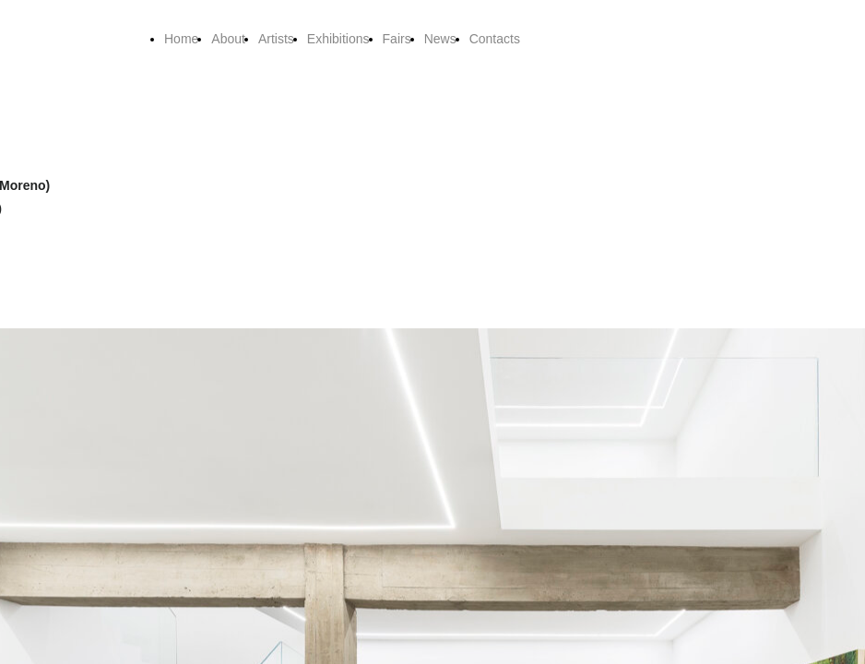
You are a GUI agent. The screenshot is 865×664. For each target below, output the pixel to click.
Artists (276, 38)
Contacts (494, 38)
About (228, 38)
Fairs (397, 38)
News (440, 38)
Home (181, 38)
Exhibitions (338, 38)
